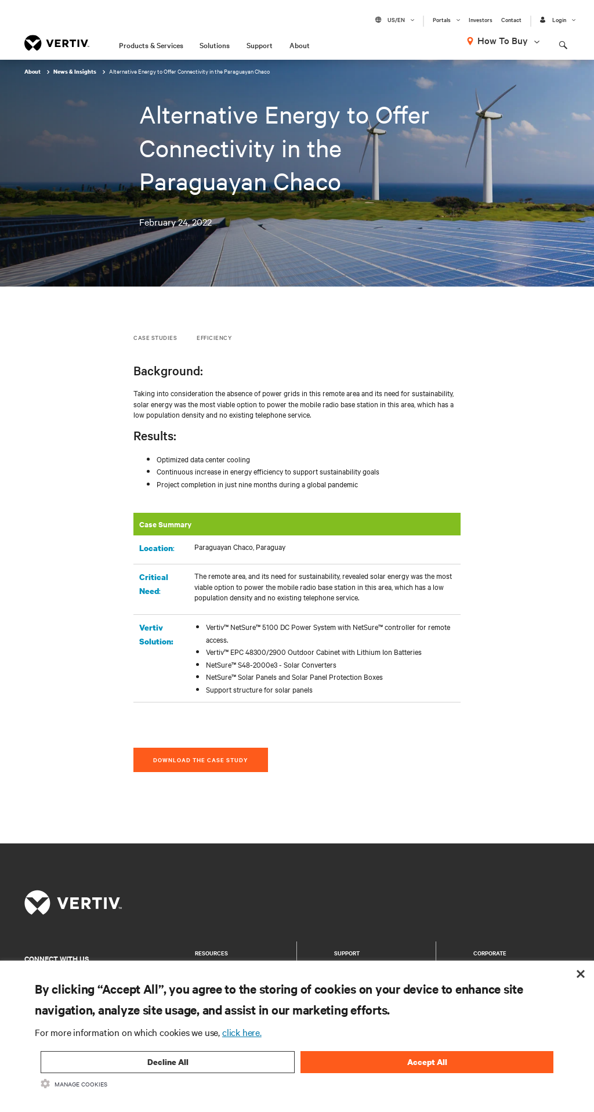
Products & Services (151, 44)
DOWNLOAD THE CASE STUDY (200, 759)
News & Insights (75, 71)
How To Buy (502, 40)
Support (260, 44)
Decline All (168, 1061)
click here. (242, 1032)
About (299, 44)
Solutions (215, 44)
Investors (480, 20)
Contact (511, 20)
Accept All (427, 1061)
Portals (442, 20)
